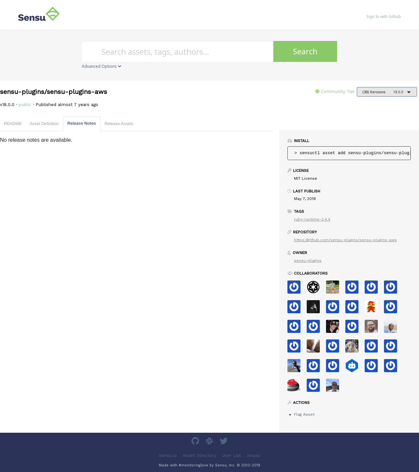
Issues (253, 455)
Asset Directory (199, 455)
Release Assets (118, 123)
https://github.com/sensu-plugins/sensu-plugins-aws (345, 240)
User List (231, 455)
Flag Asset (304, 414)
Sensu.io (168, 455)
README (13, 123)
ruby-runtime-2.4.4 (312, 219)
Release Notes (81, 123)
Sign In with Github (383, 16)
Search (305, 51)
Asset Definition (44, 123)
